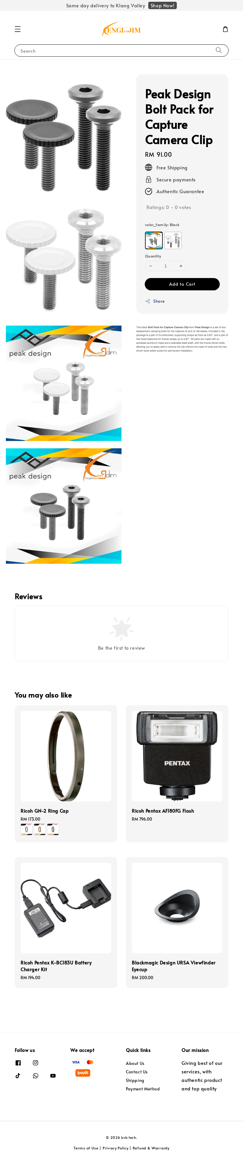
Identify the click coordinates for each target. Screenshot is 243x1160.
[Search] (218, 50)
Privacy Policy (116, 1148)
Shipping (135, 1080)
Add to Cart (182, 284)
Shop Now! (162, 5)
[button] (17, 29)
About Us (135, 1063)
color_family (162, 224)
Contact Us (137, 1072)
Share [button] (155, 301)
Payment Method (143, 1089)
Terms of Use (86, 1148)
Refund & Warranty (151, 1148)
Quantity (153, 256)
